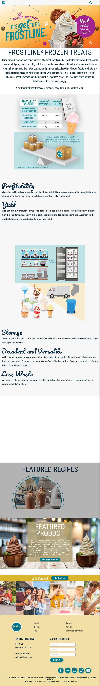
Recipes (69, 623)
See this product (50, 559)
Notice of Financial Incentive (69, 681)
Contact (69, 626)
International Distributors (74, 630)
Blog (35, 630)
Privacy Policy (29, 681)
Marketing (37, 626)
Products (36, 623)
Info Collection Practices (53, 681)
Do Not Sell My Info (40, 681)
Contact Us (59, 578)
